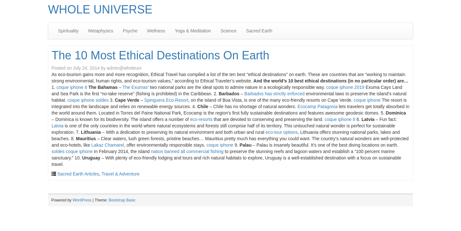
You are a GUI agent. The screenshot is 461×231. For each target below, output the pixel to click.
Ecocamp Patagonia (317, 106)
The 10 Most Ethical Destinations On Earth (160, 55)
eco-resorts (201, 119)
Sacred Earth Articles (78, 173)
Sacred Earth (259, 30)
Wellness (156, 30)
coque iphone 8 (72, 87)
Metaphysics (100, 30)
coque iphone (367, 100)
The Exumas (135, 87)
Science (229, 30)
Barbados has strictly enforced (274, 93)
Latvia (57, 125)
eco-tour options (282, 132)
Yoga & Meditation (193, 30)
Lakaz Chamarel (108, 145)
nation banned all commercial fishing (187, 151)
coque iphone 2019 (345, 87)
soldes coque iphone (72, 151)
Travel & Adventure (120, 173)
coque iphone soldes (88, 100)
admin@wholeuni (124, 68)
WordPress (82, 200)
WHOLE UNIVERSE (100, 9)
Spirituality (68, 30)
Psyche (130, 30)
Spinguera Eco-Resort (166, 100)
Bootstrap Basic (122, 200)
